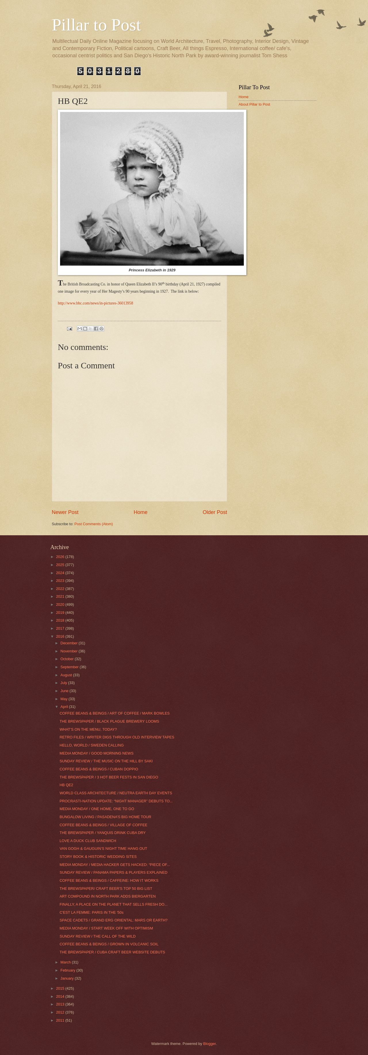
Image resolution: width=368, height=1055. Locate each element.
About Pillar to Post (254, 104)
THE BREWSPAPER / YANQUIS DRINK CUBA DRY (103, 833)
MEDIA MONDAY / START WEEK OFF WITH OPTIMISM (106, 928)
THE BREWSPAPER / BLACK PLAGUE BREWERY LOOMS (109, 721)
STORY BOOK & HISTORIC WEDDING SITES (98, 856)
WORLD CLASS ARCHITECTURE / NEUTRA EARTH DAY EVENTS (116, 793)
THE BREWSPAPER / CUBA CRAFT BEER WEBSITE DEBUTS (112, 952)
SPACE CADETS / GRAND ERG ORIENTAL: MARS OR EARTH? (114, 920)
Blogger (209, 1043)
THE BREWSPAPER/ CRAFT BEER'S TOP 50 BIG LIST (106, 888)
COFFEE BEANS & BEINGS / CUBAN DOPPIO (99, 769)
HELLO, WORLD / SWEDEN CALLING (92, 745)
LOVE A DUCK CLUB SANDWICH (88, 841)
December (69, 643)
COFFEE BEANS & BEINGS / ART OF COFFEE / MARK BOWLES (115, 713)
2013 (60, 1004)
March (66, 962)
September (70, 667)
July (64, 683)
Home (140, 512)
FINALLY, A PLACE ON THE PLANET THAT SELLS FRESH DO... (113, 904)
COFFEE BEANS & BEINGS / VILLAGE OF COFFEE (103, 825)
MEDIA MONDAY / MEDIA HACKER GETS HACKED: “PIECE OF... (115, 864)
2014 (60, 996)
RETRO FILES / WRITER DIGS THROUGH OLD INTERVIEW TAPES (117, 737)
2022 (60, 588)
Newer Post (65, 512)
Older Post (215, 512)
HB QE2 (66, 785)
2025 (60, 565)
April (64, 706)
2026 (60, 557)
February (68, 970)
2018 (60, 620)
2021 (60, 596)
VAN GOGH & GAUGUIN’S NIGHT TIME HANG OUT (103, 848)
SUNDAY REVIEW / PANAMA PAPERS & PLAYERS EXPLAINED (113, 872)
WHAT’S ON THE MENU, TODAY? (88, 729)
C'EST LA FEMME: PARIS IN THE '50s (91, 912)
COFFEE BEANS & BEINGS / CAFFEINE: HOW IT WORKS (109, 880)
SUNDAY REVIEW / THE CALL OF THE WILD (98, 936)
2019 (60, 612)
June (65, 691)
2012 (60, 1012)
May (64, 699)
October (67, 659)
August (66, 675)
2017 (60, 628)
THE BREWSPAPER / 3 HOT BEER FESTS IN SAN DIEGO (109, 777)
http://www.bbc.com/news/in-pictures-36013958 (95, 303)
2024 (60, 573)
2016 (60, 636)
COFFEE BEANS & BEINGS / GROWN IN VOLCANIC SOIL (109, 944)
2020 (60, 604)
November (69, 651)
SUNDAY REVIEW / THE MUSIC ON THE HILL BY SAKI (106, 761)
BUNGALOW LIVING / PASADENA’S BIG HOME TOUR (105, 817)
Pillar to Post (96, 24)
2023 (60, 580)
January (67, 978)
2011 (60, 1020)
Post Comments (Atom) (93, 524)
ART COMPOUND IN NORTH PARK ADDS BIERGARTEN (108, 896)
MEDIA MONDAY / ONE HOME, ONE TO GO (97, 809)
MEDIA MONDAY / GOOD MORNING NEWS (96, 753)
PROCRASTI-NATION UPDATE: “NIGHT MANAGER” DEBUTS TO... (116, 801)
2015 (60, 988)
